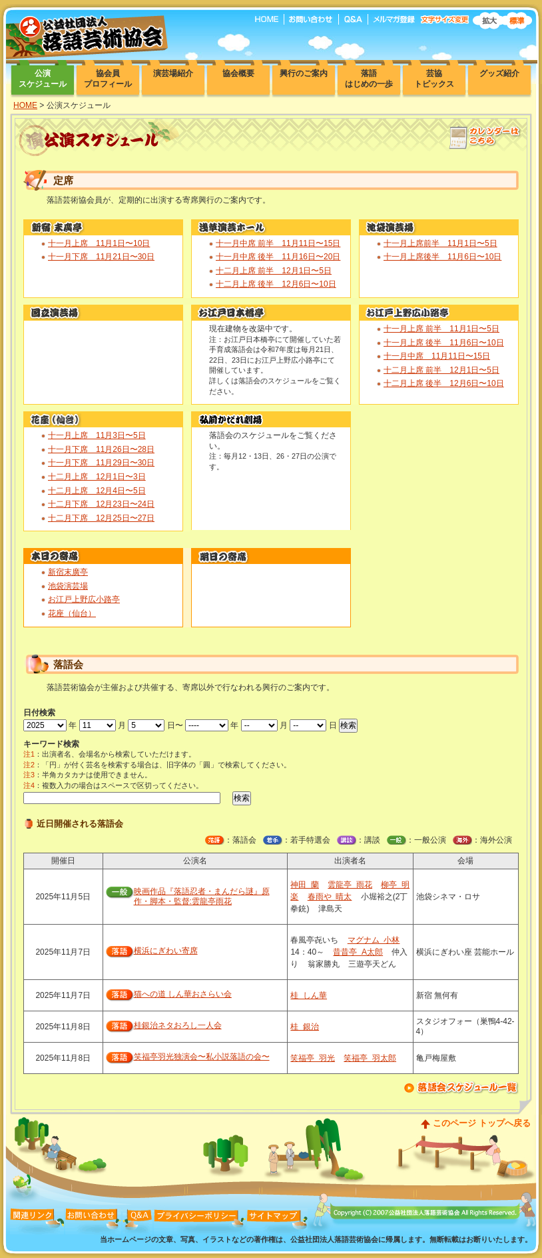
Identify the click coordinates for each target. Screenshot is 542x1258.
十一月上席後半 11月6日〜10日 (442, 256)
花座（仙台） (72, 613)
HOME (25, 105)
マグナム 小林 (374, 940)
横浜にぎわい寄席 (166, 950)
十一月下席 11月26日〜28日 (101, 449)
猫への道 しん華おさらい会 (183, 994)
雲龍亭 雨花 (350, 884)
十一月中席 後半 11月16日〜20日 (278, 256)
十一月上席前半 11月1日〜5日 (440, 243)
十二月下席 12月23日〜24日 (101, 504)
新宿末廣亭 (68, 572)
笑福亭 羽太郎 (370, 1058)
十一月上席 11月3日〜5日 (97, 435)
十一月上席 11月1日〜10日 (99, 243)
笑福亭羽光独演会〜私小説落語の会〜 (202, 1056)
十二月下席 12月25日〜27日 (101, 518)
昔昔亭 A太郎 (358, 952)
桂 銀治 (304, 1026)
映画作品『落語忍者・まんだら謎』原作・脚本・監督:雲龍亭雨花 (202, 897)
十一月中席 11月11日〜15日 (437, 356)
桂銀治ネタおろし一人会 (178, 1025)
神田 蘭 (304, 884)
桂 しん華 (308, 995)
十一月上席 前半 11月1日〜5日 (441, 328)
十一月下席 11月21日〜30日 (101, 256)
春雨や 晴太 (330, 896)
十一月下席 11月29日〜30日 (101, 462)
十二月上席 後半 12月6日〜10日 (276, 284)
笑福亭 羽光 (312, 1058)
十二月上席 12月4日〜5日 (97, 490)
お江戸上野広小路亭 (84, 599)
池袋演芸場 (68, 586)
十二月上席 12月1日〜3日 (97, 476)
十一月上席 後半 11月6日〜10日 (444, 342)
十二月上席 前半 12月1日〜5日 (274, 270)
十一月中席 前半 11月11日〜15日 (278, 243)
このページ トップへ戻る (482, 1123)
